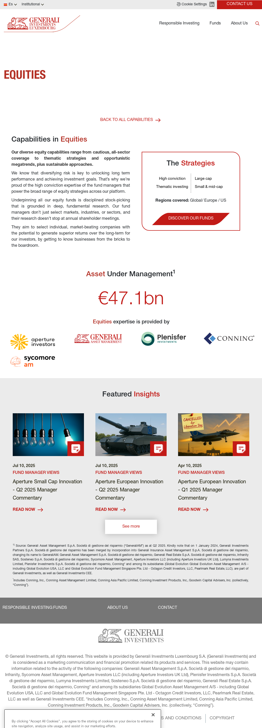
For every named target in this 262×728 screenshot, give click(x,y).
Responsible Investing (179, 24)
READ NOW (28, 510)
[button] (191, 4)
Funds (215, 24)
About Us (239, 24)
